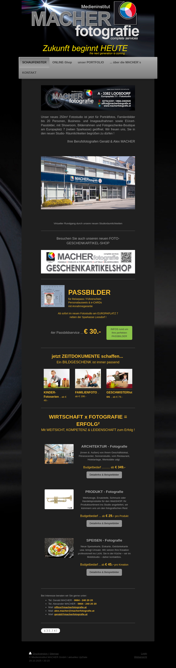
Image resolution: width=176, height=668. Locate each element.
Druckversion (38, 653)
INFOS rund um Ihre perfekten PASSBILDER (119, 333)
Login (144, 653)
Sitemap (54, 653)
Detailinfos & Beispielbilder (104, 474)
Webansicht (140, 657)
